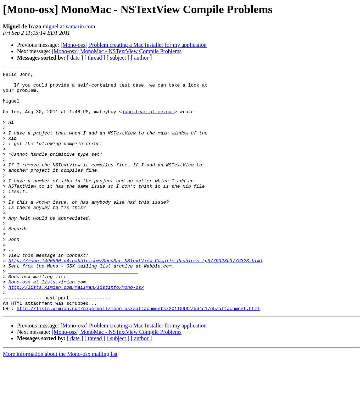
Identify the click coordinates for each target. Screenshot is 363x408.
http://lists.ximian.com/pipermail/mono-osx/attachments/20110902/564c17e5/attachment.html (138, 356)
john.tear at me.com (148, 120)
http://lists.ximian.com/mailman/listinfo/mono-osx (76, 330)
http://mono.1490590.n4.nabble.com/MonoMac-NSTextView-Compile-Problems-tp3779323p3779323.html (136, 299)
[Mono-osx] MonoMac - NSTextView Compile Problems (117, 51)
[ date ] (75, 58)
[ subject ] (118, 58)
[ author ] (141, 58)
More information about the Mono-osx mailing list (60, 402)
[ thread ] (94, 58)
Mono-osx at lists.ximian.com (47, 324)
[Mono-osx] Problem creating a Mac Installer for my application (134, 45)
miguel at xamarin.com (69, 26)
